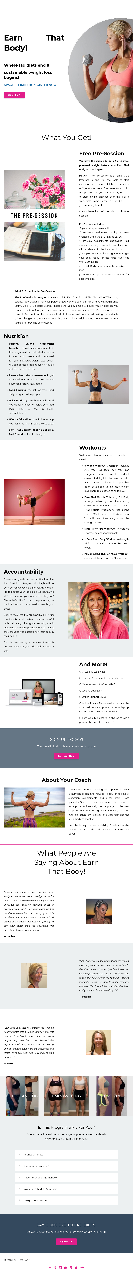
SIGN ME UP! (14, 95)
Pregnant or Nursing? (36, 1166)
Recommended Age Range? (40, 1177)
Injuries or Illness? (34, 1154)
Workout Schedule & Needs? (40, 1189)
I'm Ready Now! (66, 756)
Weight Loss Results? (36, 1200)
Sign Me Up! (66, 1241)
